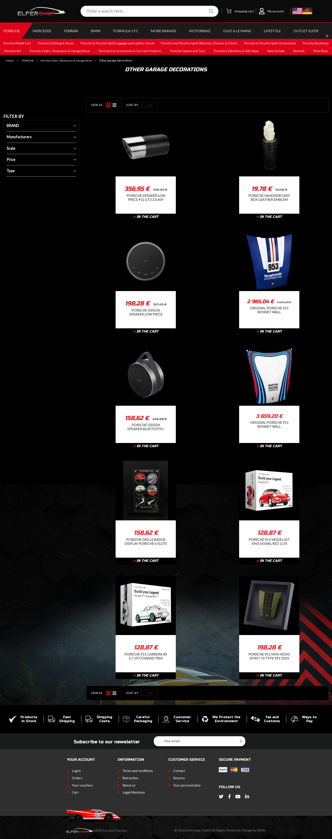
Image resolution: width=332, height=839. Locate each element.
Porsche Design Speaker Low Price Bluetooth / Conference (145, 312)
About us (128, 785)
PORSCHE (12, 31)
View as (96, 105)
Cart (75, 792)
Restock (299, 50)
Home (10, 60)
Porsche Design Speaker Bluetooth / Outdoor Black (145, 427)
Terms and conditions (137, 771)
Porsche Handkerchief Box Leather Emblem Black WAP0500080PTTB (269, 197)
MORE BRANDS (163, 31)
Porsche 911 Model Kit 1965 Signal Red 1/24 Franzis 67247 (269, 541)
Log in (76, 771)
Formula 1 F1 (125, 31)
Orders (77, 778)
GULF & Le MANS (237, 31)
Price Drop (320, 50)
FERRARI (71, 31)
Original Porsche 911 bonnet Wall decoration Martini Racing (269, 424)
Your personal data (187, 785)
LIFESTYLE (272, 31)
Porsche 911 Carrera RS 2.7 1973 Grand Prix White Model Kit (145, 656)
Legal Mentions (133, 792)
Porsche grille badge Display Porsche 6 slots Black (145, 541)
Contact (179, 771)
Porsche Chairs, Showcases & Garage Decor (66, 60)
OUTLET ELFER (306, 31)
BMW (95, 31)
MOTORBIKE (199, 31)
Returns (179, 778)
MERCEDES (42, 31)
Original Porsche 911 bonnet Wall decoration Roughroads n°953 (269, 310)
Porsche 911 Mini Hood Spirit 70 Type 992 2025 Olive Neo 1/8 (269, 656)
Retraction (130, 778)
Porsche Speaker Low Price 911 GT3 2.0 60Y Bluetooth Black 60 (145, 197)
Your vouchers (82, 785)
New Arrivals (276, 50)
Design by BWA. (254, 830)
